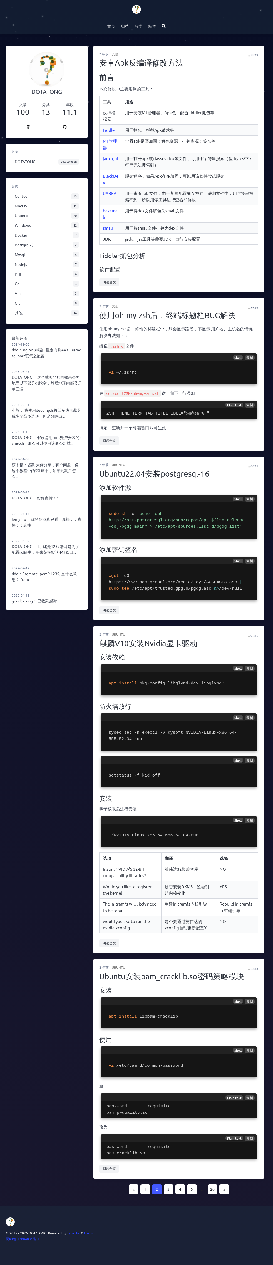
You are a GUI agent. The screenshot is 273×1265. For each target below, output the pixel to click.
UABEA (109, 193)
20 (212, 1189)
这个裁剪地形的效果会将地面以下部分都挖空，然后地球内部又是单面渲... (47, 382)
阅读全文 (109, 282)
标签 (152, 26)
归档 (125, 26)
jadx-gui (110, 158)
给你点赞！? (47, 497)
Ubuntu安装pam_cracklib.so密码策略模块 (171, 976)
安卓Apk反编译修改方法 (141, 62)
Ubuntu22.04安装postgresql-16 (154, 473)
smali (108, 227)
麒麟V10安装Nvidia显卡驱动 (148, 643)
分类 (138, 26)
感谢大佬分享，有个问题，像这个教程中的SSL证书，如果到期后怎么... (45, 470)
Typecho (73, 1233)
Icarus (88, 1233)
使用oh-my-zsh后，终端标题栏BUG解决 (167, 315)
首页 (111, 26)
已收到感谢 (47, 600)
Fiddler (109, 130)
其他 (115, 54)
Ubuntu (118, 464)
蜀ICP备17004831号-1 (22, 1239)
